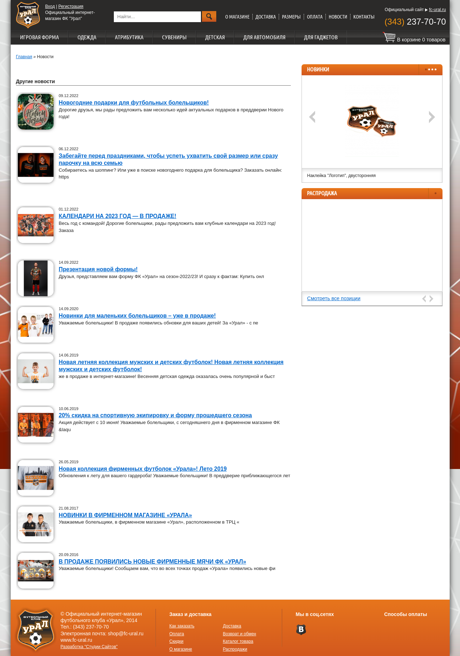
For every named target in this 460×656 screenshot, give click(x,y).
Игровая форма (39, 37)
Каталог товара (238, 641)
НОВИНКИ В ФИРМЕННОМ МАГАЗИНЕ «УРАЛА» (125, 515)
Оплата (315, 17)
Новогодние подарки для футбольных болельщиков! (134, 103)
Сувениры (174, 37)
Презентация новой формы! (98, 269)
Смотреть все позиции (333, 298)
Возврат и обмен (239, 633)
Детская (215, 37)
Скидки (177, 641)
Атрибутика (129, 37)
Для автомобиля (264, 37)
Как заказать (182, 626)
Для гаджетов (321, 37)
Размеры (291, 17)
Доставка (266, 17)
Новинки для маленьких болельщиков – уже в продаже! (137, 316)
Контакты (364, 17)
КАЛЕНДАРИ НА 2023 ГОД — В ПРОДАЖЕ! (118, 216)
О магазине (237, 17)
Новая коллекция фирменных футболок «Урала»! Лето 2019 (143, 469)
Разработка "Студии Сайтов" (89, 646)
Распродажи (235, 649)
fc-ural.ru (437, 9)
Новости (338, 17)
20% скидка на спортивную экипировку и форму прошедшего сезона (155, 415)
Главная (24, 56)
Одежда (86, 37)
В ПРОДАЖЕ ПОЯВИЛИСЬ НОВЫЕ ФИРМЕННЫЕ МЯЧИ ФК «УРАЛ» (152, 562)
